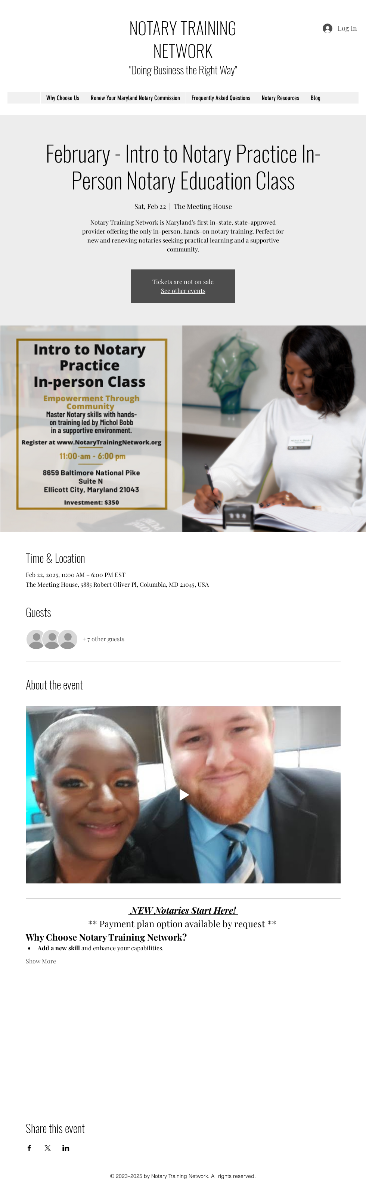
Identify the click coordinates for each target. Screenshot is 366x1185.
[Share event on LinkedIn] (65, 1148)
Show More (41, 961)
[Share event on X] (47, 1148)
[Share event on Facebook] (29, 1148)
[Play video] (183, 794)
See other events (183, 290)
